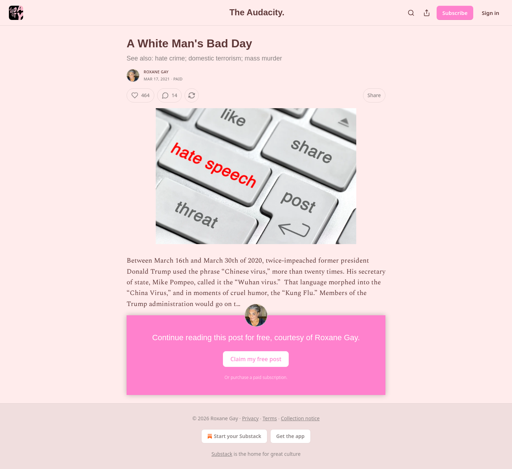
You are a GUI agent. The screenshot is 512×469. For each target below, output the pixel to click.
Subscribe (455, 12)
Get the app (290, 436)
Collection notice (300, 418)
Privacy (250, 418)
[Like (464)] (140, 95)
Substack (222, 453)
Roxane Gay (156, 71)
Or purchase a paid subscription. (256, 377)
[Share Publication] (427, 13)
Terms (270, 418)
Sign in (490, 12)
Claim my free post (255, 359)
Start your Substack (233, 436)
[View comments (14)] (169, 95)
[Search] (411, 13)
